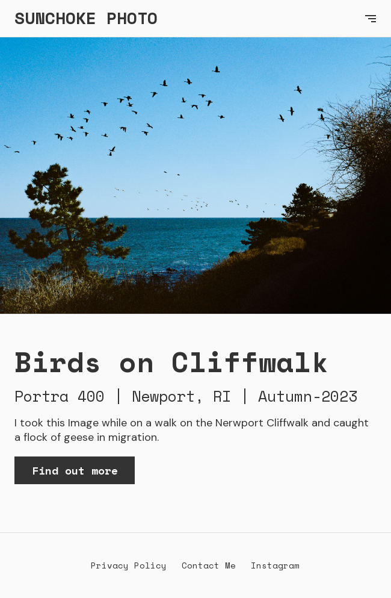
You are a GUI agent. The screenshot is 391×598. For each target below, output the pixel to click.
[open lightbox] (195, 175)
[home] (183, 18)
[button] (371, 18)
